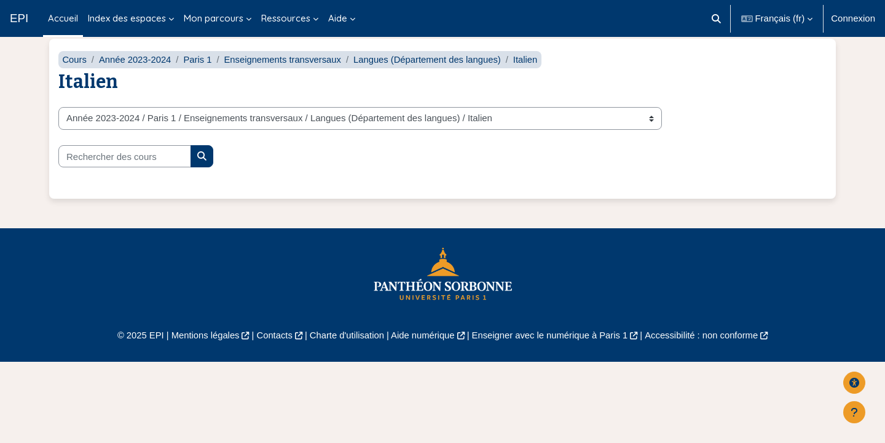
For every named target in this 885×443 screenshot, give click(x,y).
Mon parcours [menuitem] (213, 18)
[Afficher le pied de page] (854, 412)
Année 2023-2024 (136, 72)
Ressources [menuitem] (285, 18)
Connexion (853, 18)
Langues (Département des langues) (433, 72)
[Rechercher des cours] (124, 169)
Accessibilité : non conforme (706, 348)
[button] (716, 18)
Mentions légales (200, 348)
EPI (19, 18)
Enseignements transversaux (285, 72)
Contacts (271, 348)
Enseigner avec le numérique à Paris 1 (552, 348)
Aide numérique (422, 348)
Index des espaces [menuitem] (127, 18)
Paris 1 (199, 72)
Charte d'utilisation (345, 348)
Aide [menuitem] (337, 18)
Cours (74, 72)
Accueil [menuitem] (63, 18)
